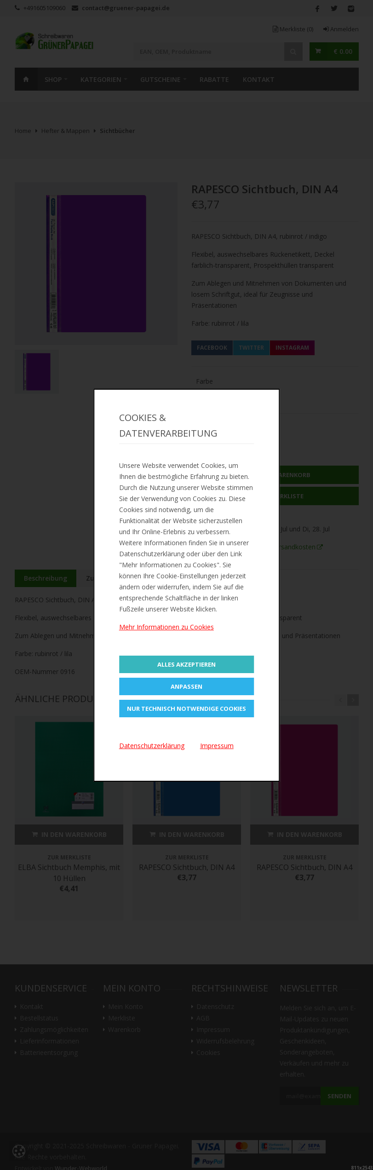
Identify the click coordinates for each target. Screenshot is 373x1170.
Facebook (212, 348)
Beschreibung (45, 578)
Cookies (208, 1053)
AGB (203, 1018)
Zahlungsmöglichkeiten (54, 1030)
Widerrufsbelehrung (225, 1041)
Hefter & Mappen (65, 131)
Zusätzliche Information (125, 578)
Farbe (204, 381)
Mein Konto (125, 1007)
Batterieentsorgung (49, 1053)
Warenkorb (124, 1030)
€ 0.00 (342, 51)
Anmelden (341, 29)
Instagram (292, 348)
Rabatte (214, 79)
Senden (339, 1096)
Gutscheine (160, 79)
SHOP (53, 79)
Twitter (251, 348)
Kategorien (100, 79)
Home (26, 79)
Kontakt (259, 79)
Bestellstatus (39, 1018)
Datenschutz (215, 1007)
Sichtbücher (117, 131)
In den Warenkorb (274, 475)
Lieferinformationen (49, 1041)
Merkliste (293, 29)
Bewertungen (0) (210, 578)
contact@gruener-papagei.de (126, 8)
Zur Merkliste (275, 496)
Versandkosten (293, 546)
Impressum (213, 1030)
